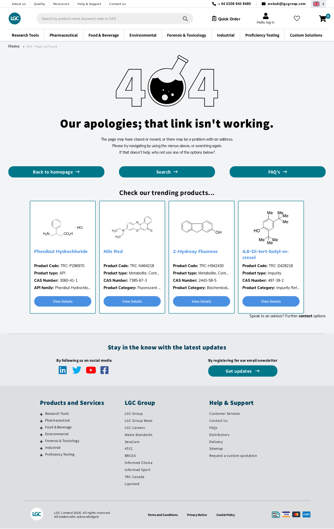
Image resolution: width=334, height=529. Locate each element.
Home (14, 46)
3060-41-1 (68, 280)
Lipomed (132, 484)
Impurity (274, 273)
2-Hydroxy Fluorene (195, 251)
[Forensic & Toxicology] (41, 442)
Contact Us (218, 421)
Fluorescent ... (149, 287)
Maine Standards (139, 435)
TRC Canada (135, 477)
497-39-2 (276, 280)
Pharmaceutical (57, 420)
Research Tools (57, 414)
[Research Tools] (41, 414)
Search (163, 172)
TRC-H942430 (211, 265)
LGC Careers (135, 428)
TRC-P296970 (72, 265)
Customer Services (224, 414)
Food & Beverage (58, 427)
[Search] (181, 18)
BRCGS (130, 456)
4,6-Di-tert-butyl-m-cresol (265, 254)
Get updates (239, 372)
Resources (61, 4)
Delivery (216, 442)
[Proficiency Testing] (41, 455)
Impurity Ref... (287, 287)
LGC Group (134, 414)
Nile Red (113, 251)
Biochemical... (218, 287)
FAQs (213, 428)
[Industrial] (41, 448)
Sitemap (216, 449)
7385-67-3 (138, 280)
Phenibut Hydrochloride (61, 251)
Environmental (57, 434)
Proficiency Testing (60, 454)
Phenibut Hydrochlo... (72, 287)
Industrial (53, 448)
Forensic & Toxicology (62, 441)
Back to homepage (53, 172)
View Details (63, 301)
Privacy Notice (197, 515)
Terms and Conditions (161, 515)
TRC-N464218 (142, 265)
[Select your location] (318, 4)
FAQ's (274, 172)
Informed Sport (138, 470)
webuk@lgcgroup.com (287, 4)
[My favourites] (298, 19)
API (62, 273)
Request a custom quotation (233, 456)
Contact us (117, 4)
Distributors (219, 435)
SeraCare (132, 442)
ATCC (129, 449)
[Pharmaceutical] (41, 421)
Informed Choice (139, 463)
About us (19, 4)
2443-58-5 (207, 280)
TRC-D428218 (281, 265)
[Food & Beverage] (41, 428)
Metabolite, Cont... (144, 273)
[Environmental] (41, 435)
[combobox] (111, 18)
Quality (39, 4)
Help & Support (89, 4)
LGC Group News (139, 421)
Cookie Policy (228, 515)
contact (305, 316)
